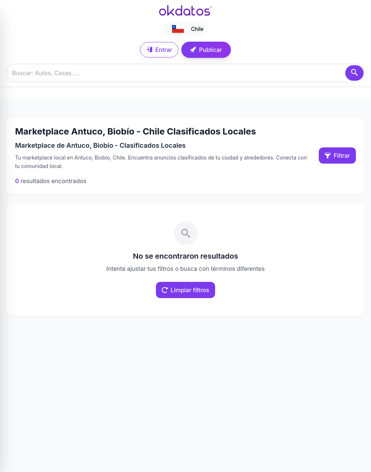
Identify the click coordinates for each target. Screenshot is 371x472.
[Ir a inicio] (185, 10)
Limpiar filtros (185, 290)
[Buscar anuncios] (185, 73)
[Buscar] (354, 73)
